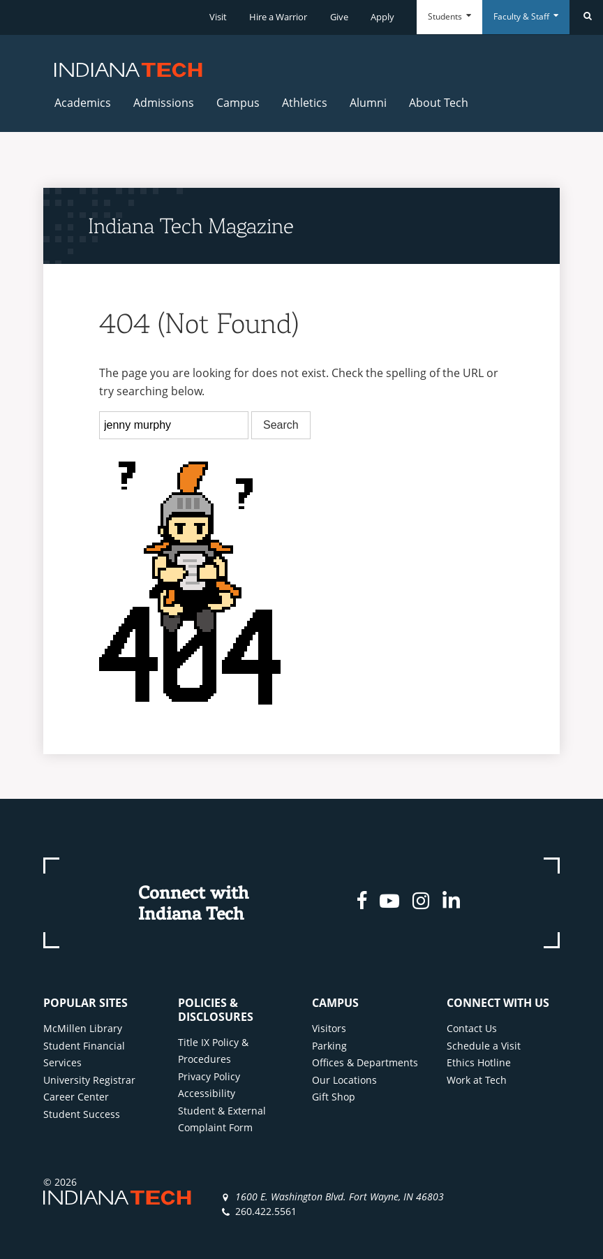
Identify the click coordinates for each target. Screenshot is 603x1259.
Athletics (304, 102)
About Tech (438, 102)
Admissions (163, 102)
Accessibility (206, 1093)
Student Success (81, 1114)
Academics (82, 102)
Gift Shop (333, 1096)
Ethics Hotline (479, 1062)
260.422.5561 (266, 1211)
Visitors (329, 1028)
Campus (238, 102)
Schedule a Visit (484, 1045)
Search (281, 425)
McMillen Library (82, 1028)
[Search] (586, 17)
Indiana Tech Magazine (191, 225)
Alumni (368, 102)
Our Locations (344, 1080)
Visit (218, 16)
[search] (173, 425)
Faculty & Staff (525, 16)
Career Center (76, 1096)
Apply (382, 16)
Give (339, 16)
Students (449, 16)
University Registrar (89, 1080)
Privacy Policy (209, 1076)
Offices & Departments (365, 1062)
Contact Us (472, 1028)
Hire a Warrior (278, 16)
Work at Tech (477, 1080)
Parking (329, 1045)
